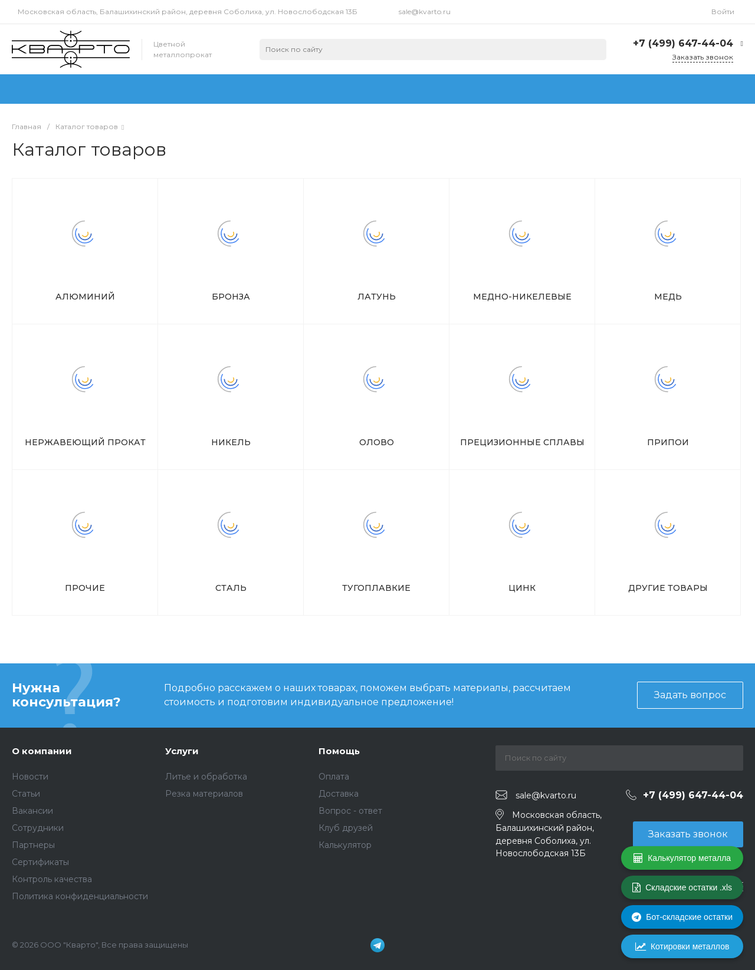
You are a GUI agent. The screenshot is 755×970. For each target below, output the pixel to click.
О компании (42, 751)
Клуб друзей (346, 828)
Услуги (182, 751)
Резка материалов (204, 793)
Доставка (339, 793)
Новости (30, 776)
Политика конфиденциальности (80, 896)
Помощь (339, 751)
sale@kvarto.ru (425, 11)
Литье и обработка (206, 776)
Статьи (26, 793)
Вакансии (32, 810)
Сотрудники (38, 828)
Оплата (334, 776)
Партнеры (33, 845)
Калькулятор (345, 845)
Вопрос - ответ (350, 810)
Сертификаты (40, 862)
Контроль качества (52, 879)
